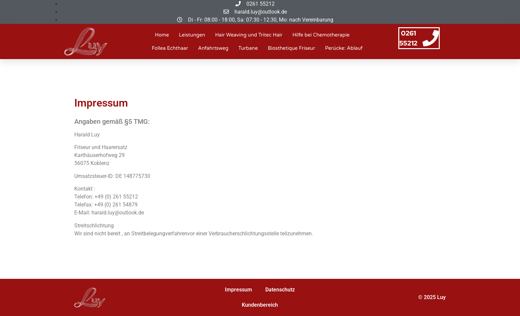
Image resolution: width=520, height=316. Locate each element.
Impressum (238, 289)
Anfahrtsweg (213, 48)
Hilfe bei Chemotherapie (321, 35)
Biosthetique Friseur (291, 48)
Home (162, 35)
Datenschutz (280, 289)
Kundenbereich (260, 305)
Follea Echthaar (170, 48)
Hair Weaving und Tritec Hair (249, 35)
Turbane (248, 48)
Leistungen (192, 35)
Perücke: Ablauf (343, 48)
